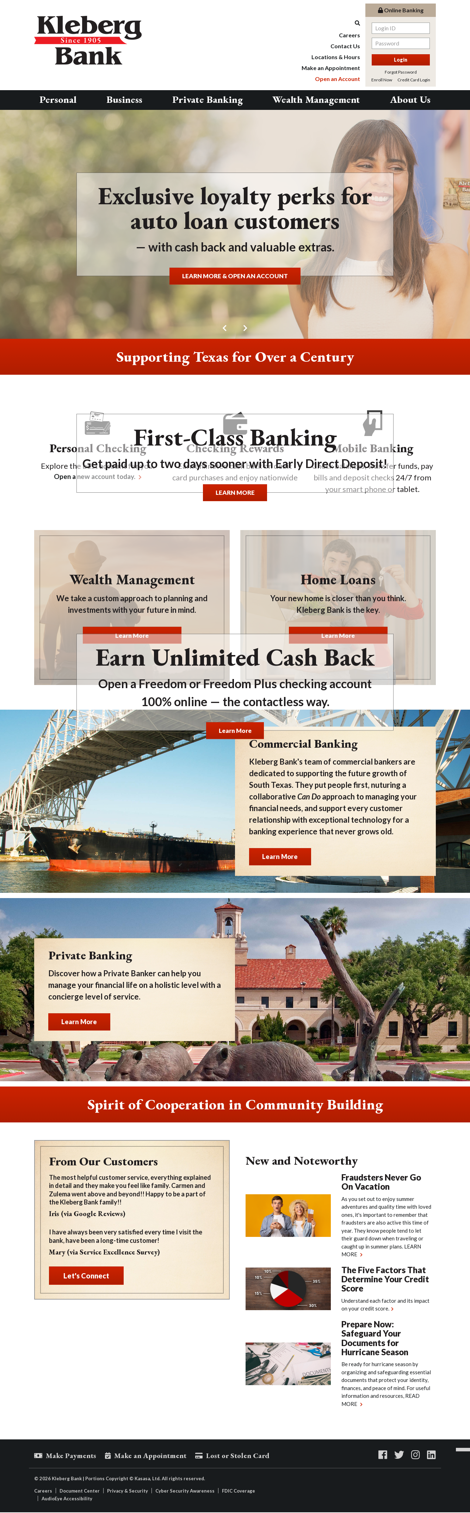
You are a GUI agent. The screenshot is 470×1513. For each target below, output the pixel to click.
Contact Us (345, 46)
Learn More (235, 730)
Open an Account (337, 78)
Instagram (415, 1455)
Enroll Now (381, 79)
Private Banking (207, 99)
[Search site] (331, 23)
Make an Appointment (331, 67)
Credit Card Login (413, 79)
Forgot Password (401, 72)
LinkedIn (431, 1455)
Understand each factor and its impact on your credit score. (385, 1304)
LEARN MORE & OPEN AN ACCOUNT (235, 275)
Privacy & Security (127, 1491)
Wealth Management (316, 99)
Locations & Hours (335, 57)
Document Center (80, 1491)
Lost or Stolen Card (248, 1456)
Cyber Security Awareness (185, 1491)
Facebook (382, 1455)
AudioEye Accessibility (67, 1499)
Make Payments (73, 1456)
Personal (57, 99)
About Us (410, 99)
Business (124, 99)
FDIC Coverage (238, 1491)
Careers (349, 35)
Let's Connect (86, 1275)
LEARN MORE (235, 492)
